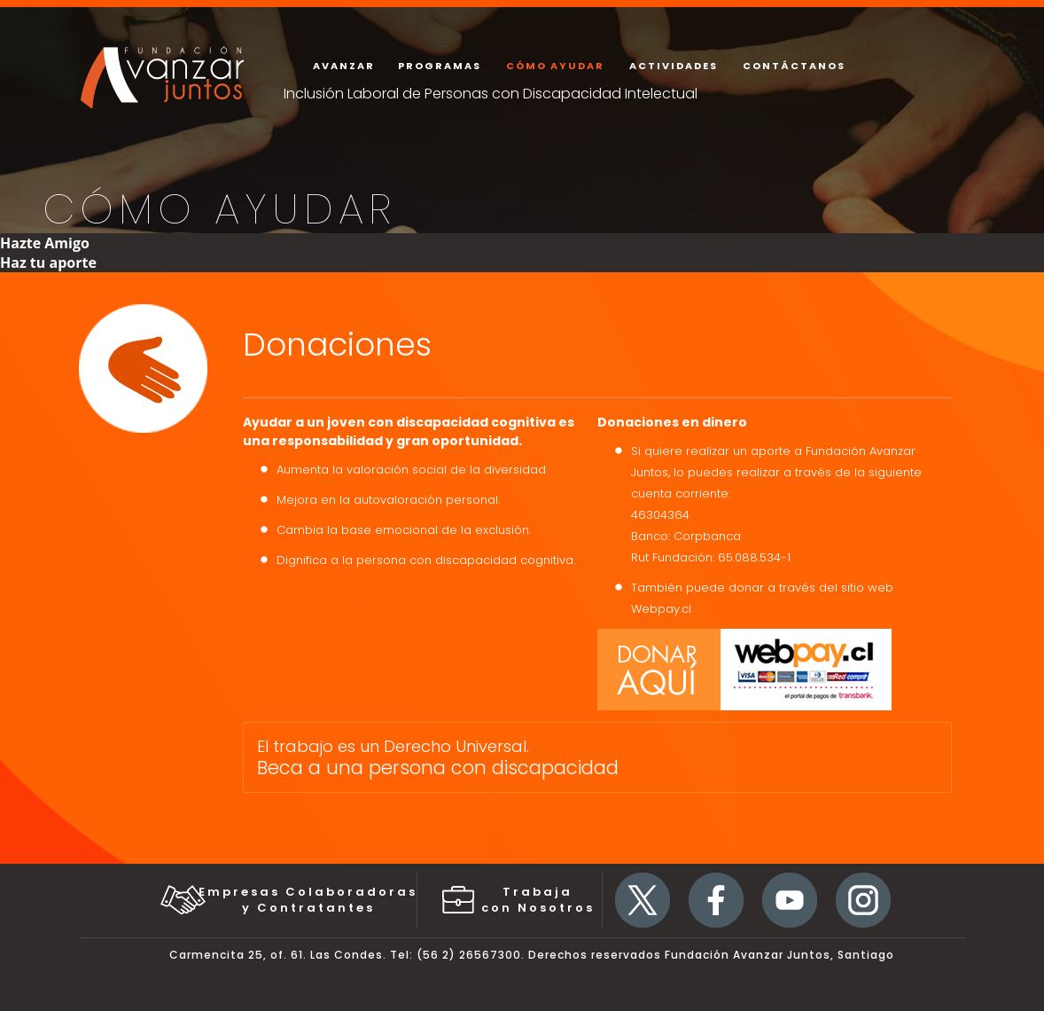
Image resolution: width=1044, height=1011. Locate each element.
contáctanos (794, 66)
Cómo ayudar (555, 66)
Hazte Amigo (45, 243)
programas (439, 66)
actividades (673, 66)
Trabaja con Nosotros (538, 899)
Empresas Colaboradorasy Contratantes (308, 899)
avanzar (344, 66)
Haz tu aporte (48, 262)
